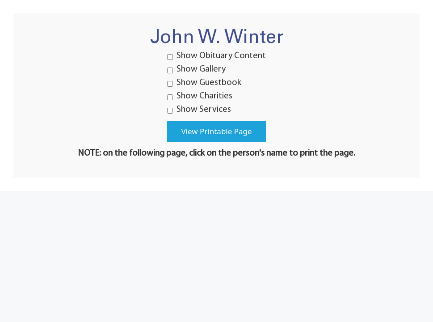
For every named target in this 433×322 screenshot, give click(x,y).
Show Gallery (196, 69)
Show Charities (199, 96)
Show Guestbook (204, 82)
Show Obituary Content (216, 55)
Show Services (199, 109)
